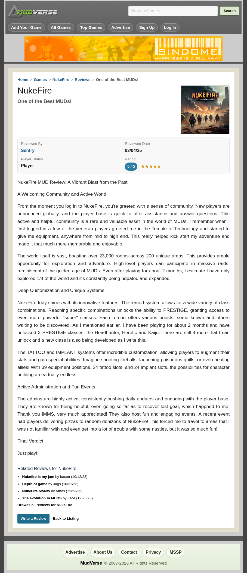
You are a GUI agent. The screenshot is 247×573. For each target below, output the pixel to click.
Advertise (120, 27)
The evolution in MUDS (42, 498)
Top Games (91, 27)
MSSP (175, 552)
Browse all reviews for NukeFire (44, 505)
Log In (170, 27)
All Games (61, 27)
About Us (103, 552)
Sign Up (147, 27)
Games (40, 79)
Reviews (83, 79)
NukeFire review (36, 491)
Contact (129, 552)
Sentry (28, 150)
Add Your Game (26, 27)
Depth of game (35, 484)
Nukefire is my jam (38, 477)
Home (22, 79)
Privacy (153, 552)
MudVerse (91, 563)
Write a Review (33, 518)
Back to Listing (66, 518)
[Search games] (173, 11)
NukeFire (61, 79)
